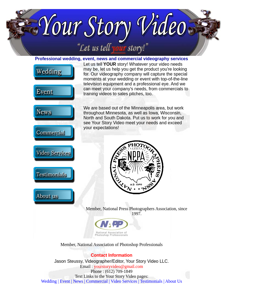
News (78, 281)
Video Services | (125, 281)
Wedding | (50, 281)
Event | (66, 281)
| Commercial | (97, 281)
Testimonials (151, 281)
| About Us (173, 281)
